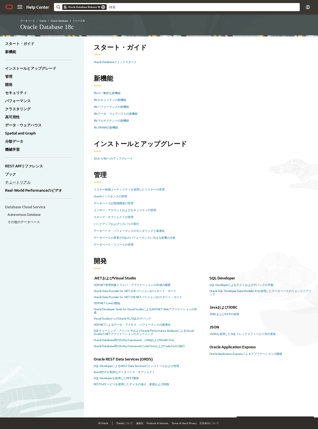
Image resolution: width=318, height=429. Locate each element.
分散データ (14, 141)
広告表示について (209, 423)
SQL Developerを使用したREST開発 (116, 378)
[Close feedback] (241, 408)
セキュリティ (16, 92)
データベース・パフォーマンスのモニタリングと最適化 (129, 231)
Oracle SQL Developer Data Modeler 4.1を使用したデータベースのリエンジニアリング (260, 292)
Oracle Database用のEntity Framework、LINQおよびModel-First (134, 340)
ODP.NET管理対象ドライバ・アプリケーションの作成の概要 (132, 285)
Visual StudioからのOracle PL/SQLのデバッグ (122, 318)
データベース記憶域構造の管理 (113, 203)
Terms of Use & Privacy (184, 423)
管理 (8, 76)
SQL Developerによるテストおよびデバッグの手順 (241, 285)
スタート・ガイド (19, 43)
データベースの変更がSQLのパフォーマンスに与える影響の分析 (135, 238)
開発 (8, 84)
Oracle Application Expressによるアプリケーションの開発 (245, 354)
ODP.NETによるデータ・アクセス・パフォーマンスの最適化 (132, 324)
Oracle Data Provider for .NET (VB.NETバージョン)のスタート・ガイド (138, 297)
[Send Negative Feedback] (298, 408)
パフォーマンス (18, 100)
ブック (10, 174)
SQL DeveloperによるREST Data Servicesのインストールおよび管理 (136, 366)
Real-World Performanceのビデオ (33, 190)
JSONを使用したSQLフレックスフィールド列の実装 (242, 334)
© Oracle (103, 423)
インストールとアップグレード (30, 68)
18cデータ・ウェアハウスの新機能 (116, 114)
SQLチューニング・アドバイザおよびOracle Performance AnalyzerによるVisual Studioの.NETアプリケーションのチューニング (144, 332)
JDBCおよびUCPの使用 (224, 314)
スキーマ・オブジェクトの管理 (113, 217)
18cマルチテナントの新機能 (111, 120)
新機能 (10, 51)
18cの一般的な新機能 (107, 93)
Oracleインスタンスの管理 (110, 196)
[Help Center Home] (37, 7)
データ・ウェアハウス (23, 125)
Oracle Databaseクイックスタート (115, 62)
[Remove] (103, 7)
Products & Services (157, 423)
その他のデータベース (24, 222)
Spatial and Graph (20, 133)
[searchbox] (203, 7)
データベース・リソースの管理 (113, 244)
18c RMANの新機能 (106, 127)
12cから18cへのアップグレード (113, 158)
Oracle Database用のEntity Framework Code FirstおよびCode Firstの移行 (139, 346)
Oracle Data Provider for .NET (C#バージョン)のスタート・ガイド (135, 291)
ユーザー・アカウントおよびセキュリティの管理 (125, 210)
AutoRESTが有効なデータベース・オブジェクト (124, 372)
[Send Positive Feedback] (308, 408)
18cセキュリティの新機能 (110, 100)
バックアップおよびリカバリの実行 (116, 224)
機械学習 (12, 149)
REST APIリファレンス (24, 166)
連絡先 (139, 423)
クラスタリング (18, 108)
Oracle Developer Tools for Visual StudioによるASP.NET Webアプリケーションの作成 (145, 310)
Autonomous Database (24, 214)
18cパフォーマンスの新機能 (111, 107)
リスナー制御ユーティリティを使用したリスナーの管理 (129, 189)
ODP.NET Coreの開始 (107, 303)
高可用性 (12, 116)
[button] (20, 6)
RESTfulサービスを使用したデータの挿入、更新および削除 (131, 384)
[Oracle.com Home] (9, 7)
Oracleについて (124, 423)
